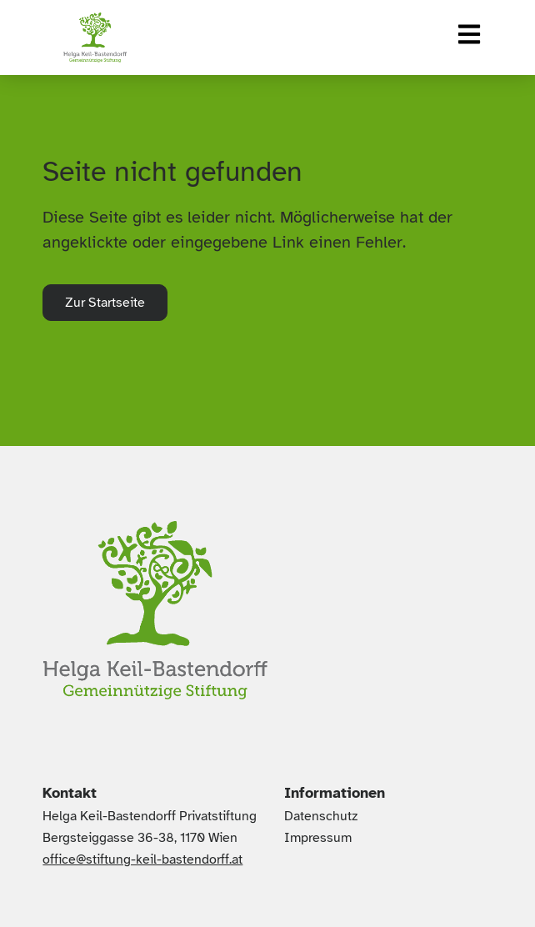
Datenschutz (321, 816)
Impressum (318, 837)
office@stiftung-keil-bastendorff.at (142, 859)
